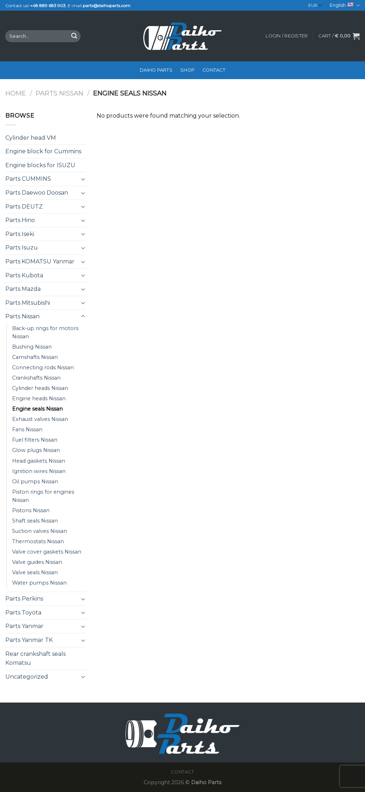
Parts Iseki (19, 234)
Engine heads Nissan (39, 398)
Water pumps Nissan (39, 583)
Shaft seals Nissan (35, 521)
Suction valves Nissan (39, 531)
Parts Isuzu (21, 247)
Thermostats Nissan (38, 541)
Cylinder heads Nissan (40, 388)
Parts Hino (20, 220)
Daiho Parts (156, 70)
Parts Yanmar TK (29, 640)
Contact (213, 70)
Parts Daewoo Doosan (36, 192)
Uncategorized (26, 676)
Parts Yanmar (24, 626)
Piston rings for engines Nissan (43, 496)
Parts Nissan (59, 93)
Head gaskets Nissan (38, 461)
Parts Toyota (23, 612)
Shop (187, 70)
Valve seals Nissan (35, 572)
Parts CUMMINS (28, 178)
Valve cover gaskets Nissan (46, 552)
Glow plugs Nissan (36, 450)
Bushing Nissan (32, 347)
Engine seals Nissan (37, 409)
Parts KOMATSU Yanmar (39, 261)
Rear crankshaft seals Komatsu (35, 658)
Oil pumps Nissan (35, 481)
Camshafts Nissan (35, 357)
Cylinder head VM (30, 137)
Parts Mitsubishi (27, 302)
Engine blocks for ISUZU (40, 165)
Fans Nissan (27, 429)
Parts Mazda (23, 289)
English (345, 5)
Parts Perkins (24, 598)
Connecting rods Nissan (43, 367)
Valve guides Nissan (37, 562)
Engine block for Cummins (43, 151)
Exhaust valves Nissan (40, 419)
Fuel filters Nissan (34, 440)
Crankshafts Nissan (36, 378)
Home (15, 93)
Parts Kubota (24, 275)
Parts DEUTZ (24, 206)
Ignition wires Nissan (39, 471)
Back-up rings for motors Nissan (45, 332)
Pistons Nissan (31, 510)
